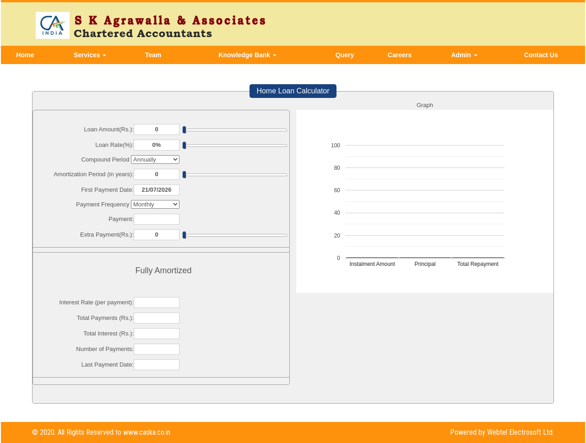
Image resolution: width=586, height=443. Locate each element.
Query (345, 55)
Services (90, 55)
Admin (464, 55)
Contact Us (541, 55)
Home (25, 55)
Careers (400, 55)
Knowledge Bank (247, 55)
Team (153, 55)
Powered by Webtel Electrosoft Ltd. (502, 432)
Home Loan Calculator (292, 91)
